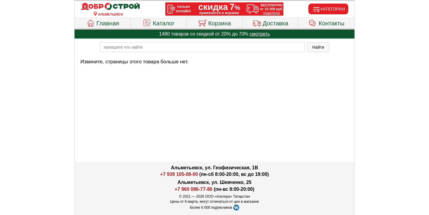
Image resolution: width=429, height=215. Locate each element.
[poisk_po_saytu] (202, 47)
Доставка (270, 22)
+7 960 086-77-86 (193, 189)
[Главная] (110, 6)
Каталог (158, 22)
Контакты (326, 22)
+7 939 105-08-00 (179, 174)
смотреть (260, 33)
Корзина (214, 22)
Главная (102, 22)
